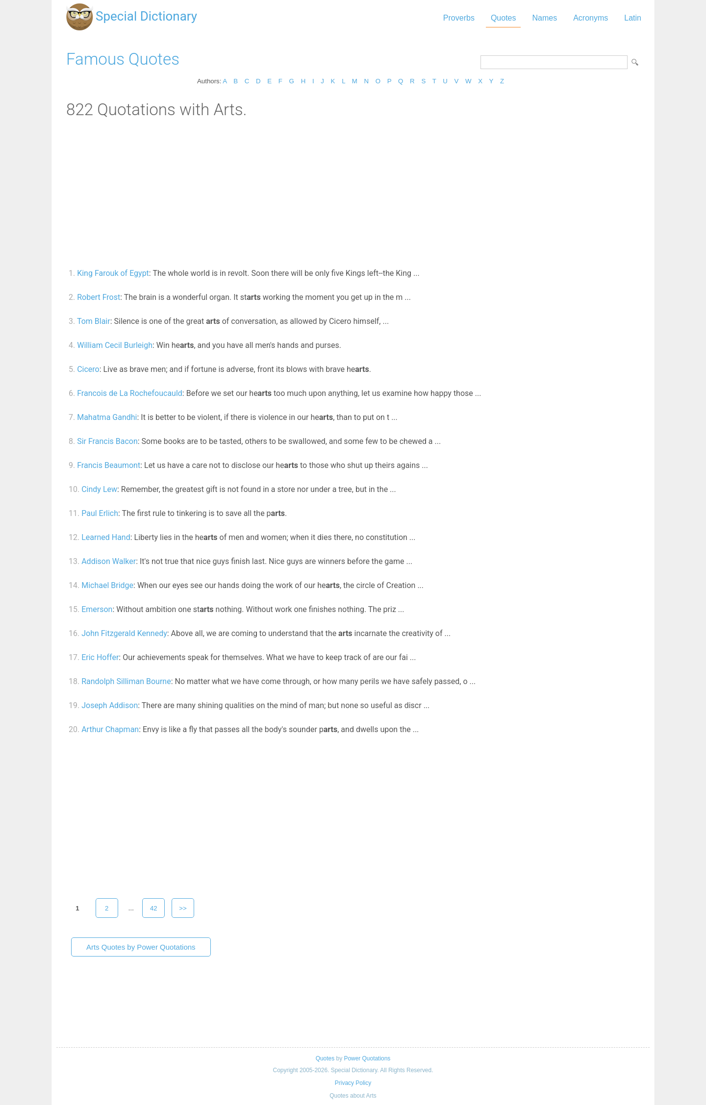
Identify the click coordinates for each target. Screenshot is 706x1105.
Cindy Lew (99, 489)
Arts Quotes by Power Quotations (141, 947)
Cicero (88, 369)
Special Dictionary (146, 16)
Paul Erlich (99, 513)
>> (183, 908)
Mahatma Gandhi (107, 417)
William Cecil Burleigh (114, 345)
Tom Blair (93, 321)
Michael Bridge (107, 585)
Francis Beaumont (108, 465)
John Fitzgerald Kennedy (124, 633)
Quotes (503, 18)
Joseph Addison (109, 705)
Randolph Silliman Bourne (126, 681)
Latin (632, 18)
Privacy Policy (353, 1083)
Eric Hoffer (100, 657)
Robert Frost (98, 297)
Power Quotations (367, 1058)
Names (544, 18)
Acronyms (590, 18)
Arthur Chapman (110, 729)
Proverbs (459, 18)
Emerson (96, 609)
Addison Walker (108, 561)
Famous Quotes (122, 59)
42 (153, 908)
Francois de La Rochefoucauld (129, 393)
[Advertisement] (353, 192)
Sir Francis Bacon (107, 441)
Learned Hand (105, 537)
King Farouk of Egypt (113, 273)
